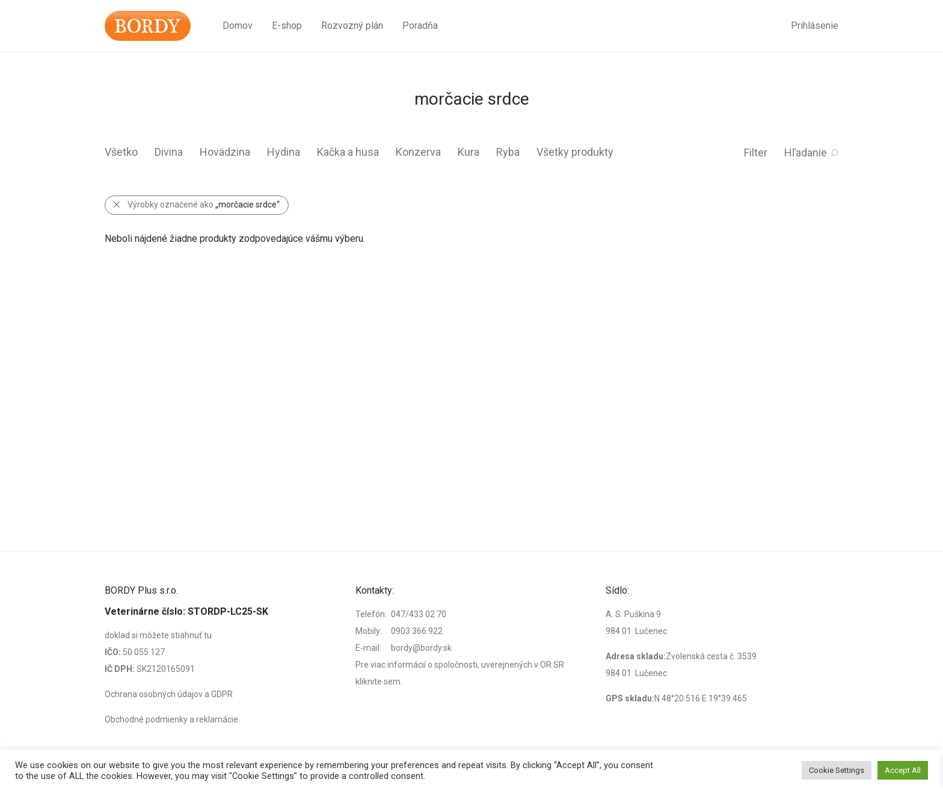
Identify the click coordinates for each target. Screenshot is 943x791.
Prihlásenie (814, 25)
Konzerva (418, 152)
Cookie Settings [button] (836, 770)
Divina (169, 152)
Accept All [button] (903, 770)
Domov (238, 25)
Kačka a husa (348, 152)
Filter (755, 152)
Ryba (508, 152)
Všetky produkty (574, 152)
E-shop (287, 25)
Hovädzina (225, 152)
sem (392, 681)
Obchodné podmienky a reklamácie (171, 719)
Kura (468, 152)
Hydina (283, 152)
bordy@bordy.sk (421, 648)
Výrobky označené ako (203, 204)
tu (208, 635)
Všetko (121, 152)
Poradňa (420, 25)
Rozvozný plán (352, 25)
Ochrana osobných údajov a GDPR (169, 694)
